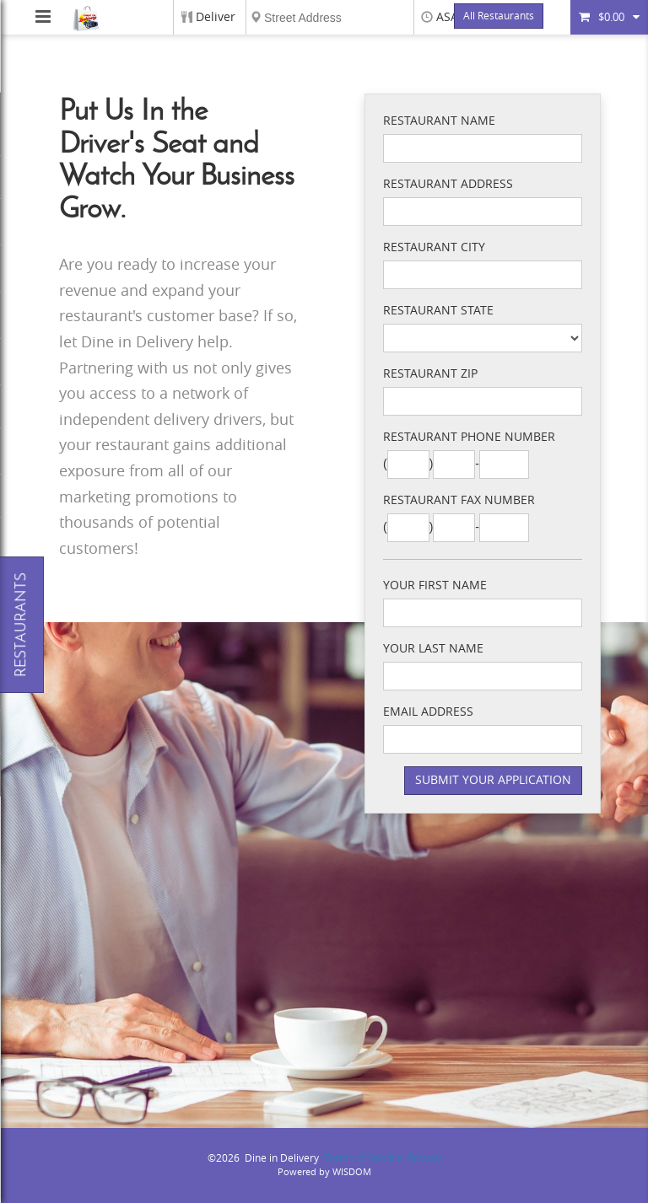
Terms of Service (363, 1158)
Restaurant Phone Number (469, 437)
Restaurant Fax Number (459, 500)
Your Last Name (433, 649)
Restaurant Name (439, 121)
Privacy (424, 1158)
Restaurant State (438, 310)
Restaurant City (434, 247)
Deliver (215, 17)
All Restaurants (498, 16)
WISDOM (351, 1172)
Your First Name (435, 585)
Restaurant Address (448, 184)
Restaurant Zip (430, 374)
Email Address (428, 712)
